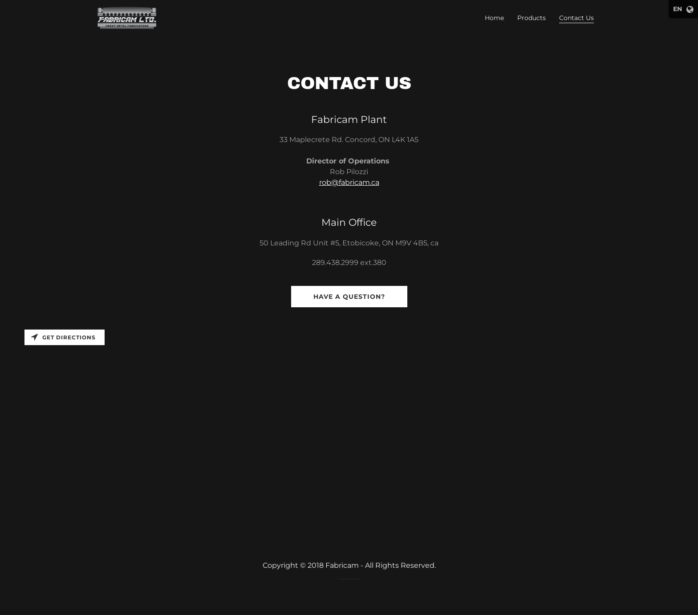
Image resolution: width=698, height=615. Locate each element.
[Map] (349, 429)
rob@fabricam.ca (349, 182)
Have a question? (349, 297)
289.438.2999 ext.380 (349, 262)
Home (494, 18)
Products (531, 18)
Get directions (63, 337)
